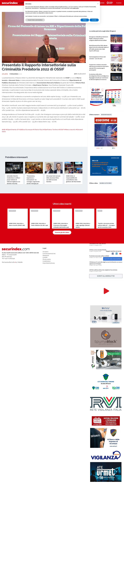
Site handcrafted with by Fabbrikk (12, 262)
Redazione (46, 255)
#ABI (3, 129)
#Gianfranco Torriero (50, 129)
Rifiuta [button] (85, 20)
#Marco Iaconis (69, 129)
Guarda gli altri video (62, 232)
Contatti (45, 257)
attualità (5, 74)
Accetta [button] (94, 20)
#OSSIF (61, 129)
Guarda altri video (105, 183)
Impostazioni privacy (49, 263)
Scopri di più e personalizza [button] (35, 20)
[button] (98, 4)
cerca (118, 3)
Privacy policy (47, 259)
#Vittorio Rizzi (38, 129)
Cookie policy (47, 261)
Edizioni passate (106, 114)
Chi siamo (45, 251)
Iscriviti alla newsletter (106, 276)
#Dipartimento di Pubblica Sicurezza (19, 129)
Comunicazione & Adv (49, 253)
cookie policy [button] (75, 8)
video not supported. (105, 16)
